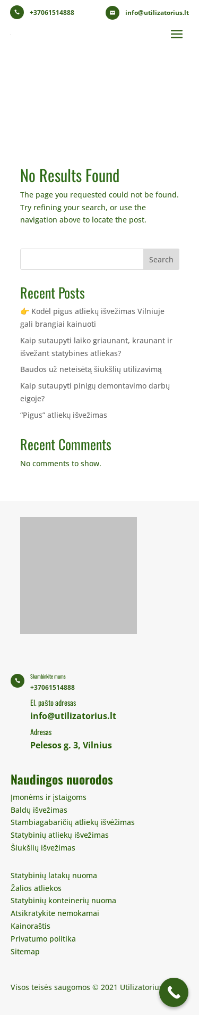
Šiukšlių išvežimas (43, 848)
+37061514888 (52, 12)
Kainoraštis (30, 926)
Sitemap (25, 951)
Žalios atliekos (36, 888)
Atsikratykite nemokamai (55, 913)
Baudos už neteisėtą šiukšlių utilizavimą (91, 369)
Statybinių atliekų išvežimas (60, 835)
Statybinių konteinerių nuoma (63, 900)
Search (161, 259)
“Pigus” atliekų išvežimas (64, 415)
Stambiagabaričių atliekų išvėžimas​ (73, 822)
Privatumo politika (43, 939)
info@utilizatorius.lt (157, 12)
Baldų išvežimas (39, 810)
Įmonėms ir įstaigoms (48, 797)
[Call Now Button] (173, 992)
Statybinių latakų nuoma (54, 875)
